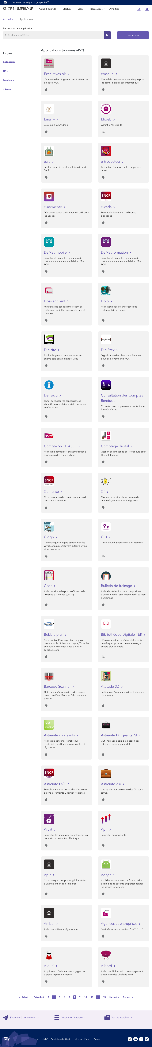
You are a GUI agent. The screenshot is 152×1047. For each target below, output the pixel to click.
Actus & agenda (48, 8)
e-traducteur (111, 161)
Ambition (115, 8)
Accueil (7, 19)
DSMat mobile (56, 252)
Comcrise (52, 491)
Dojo (105, 301)
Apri (105, 829)
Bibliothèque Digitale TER (122, 634)
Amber (50, 923)
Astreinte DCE (55, 784)
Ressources (97, 8)
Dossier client (55, 301)
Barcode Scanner (58, 686)
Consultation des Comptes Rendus (122, 398)
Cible (6, 89)
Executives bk (55, 74)
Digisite (50, 350)
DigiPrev (108, 350)
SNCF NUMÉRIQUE (18, 9)
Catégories (9, 61)
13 (104, 997)
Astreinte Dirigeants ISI (119, 735)
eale (48, 161)
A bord (107, 966)
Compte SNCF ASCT (61, 446)
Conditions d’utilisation (61, 1039)
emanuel (108, 74)
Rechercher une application (18, 28)
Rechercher (133, 35)
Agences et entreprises (119, 923)
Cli (103, 491)
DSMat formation (115, 252)
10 (85, 997)
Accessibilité (42, 1039)
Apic (48, 875)
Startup (68, 8)
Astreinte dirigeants (60, 735)
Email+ (50, 119)
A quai (49, 966)
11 (92, 997)
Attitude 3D (111, 686)
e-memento (53, 207)
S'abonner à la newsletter (21, 1017)
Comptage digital (115, 446)
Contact (97, 1039)
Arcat (48, 829)
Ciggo (49, 537)
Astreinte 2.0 (111, 784)
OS (4, 71)
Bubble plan (54, 634)
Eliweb (107, 119)
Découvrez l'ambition (69, 1017)
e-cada (107, 207)
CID (104, 537)
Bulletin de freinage (117, 586)
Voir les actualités (118, 1017)
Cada (48, 586)
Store (82, 8)
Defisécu (51, 395)
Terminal (7, 80)
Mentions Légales (83, 1039)
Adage (107, 875)
